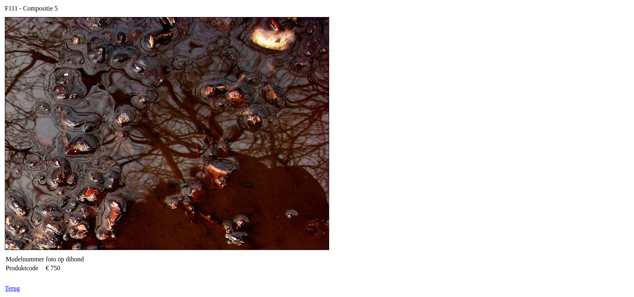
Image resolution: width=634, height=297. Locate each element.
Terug (12, 288)
